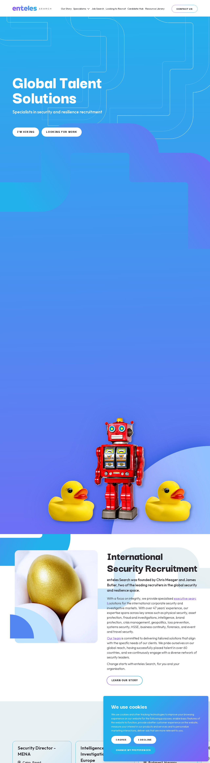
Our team (114, 638)
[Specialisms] (81, 9)
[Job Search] (98, 9)
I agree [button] (121, 739)
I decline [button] (145, 739)
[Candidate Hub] (135, 9)
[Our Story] (66, 9)
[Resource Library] (155, 9)
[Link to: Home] (32, 8)
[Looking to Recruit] (116, 9)
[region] (124, 8)
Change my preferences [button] (133, 750)
